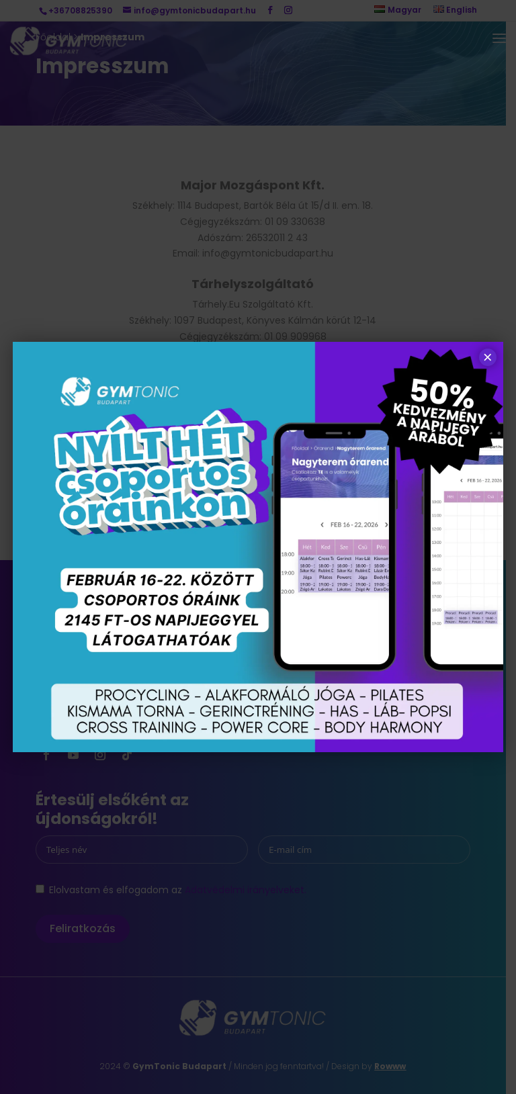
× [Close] (487, 357)
